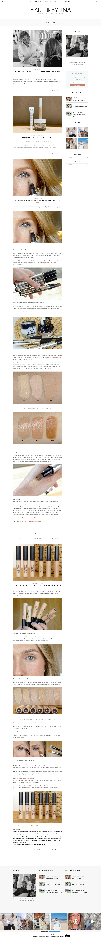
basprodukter (35, 198)
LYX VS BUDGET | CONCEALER (49, 533)
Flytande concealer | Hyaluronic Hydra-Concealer (37, 200)
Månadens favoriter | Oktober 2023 (37, 137)
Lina (21, 90)
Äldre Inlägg (16, 858)
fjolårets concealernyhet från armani (35, 838)
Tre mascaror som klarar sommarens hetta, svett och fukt (80, 114)
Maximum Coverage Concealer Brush (22, 778)
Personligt (57, 1)
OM (30, 1)
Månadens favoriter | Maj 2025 (80, 106)
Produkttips (48, 1)
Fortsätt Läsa (37, 90)
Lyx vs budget (35, 69)
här (63, 936)
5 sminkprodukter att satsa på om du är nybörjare (37, 71)
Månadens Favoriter (35, 135)
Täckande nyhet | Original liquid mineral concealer (37, 585)
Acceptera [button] (67, 936)
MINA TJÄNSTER (38, 1)
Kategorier (66, 1)
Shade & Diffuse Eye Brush (19, 764)
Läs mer (77, 67)
